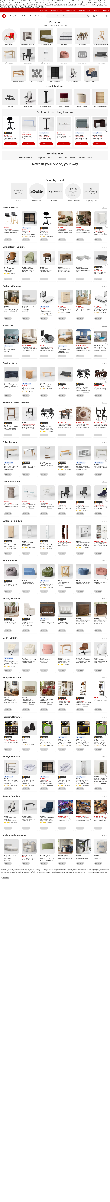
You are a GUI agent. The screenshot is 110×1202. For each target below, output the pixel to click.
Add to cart (8, 239)
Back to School (65, 5)
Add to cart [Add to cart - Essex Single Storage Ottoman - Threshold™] (82, 144)
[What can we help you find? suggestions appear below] (68, 16)
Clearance (38, 5)
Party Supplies (83, 3)
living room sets (31, 872)
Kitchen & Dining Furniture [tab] (66, 158)
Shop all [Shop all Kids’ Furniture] (104, 560)
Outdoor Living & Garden (70, 1)
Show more (6, 877)
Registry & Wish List (84, 10)
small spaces (63, 869)
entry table (56, 871)
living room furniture (16, 872)
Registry (22, 7)
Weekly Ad (96, 5)
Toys (47, 3)
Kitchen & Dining (57, 1)
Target (45, 25)
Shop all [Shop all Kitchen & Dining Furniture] (104, 403)
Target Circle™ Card (56, 10)
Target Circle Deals (87, 5)
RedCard (28, 7)
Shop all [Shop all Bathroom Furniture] (104, 521)
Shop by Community (16, 5)
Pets (101, 3)
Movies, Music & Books (71, 3)
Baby (98, 1)
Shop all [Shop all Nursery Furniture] (104, 598)
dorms (74, 869)
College (72, 5)
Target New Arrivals (6, 1)
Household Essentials (90, 1)
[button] (8, 133)
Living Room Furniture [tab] (44, 158)
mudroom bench (63, 871)
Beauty (102, 1)
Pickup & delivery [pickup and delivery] (36, 16)
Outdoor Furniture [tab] (85, 158)
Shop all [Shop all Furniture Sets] (104, 363)
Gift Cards (97, 3)
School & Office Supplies (38, 3)
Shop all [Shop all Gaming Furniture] (104, 796)
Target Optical (27, 5)
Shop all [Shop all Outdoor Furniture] (104, 482)
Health (17, 3)
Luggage (27, 3)
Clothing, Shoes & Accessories (33, 1)
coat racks (50, 871)
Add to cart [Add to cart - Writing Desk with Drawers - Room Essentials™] (99, 144)
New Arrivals (46, 5)
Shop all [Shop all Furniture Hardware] (104, 717)
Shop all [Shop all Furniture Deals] (104, 208)
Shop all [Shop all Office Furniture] (104, 442)
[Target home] (4, 16)
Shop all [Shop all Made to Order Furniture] (104, 835)
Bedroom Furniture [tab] (25, 158)
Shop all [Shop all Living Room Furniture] (104, 247)
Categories (14, 16)
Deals (33, 5)
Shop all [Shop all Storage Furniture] (104, 756)
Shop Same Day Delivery (12, 7)
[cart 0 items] (106, 16)
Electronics (51, 3)
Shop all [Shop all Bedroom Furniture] (104, 286)
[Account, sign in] (97, 16)
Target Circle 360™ (71, 10)
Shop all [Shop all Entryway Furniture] (104, 677)
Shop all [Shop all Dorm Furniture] (104, 638)
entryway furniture (35, 871)
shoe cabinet (71, 871)
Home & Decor (47, 1)
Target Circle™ (44, 10)
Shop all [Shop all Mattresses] (104, 326)
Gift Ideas (91, 3)
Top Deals (78, 5)
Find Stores (42, 7)
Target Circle (35, 7)
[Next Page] (106, 131)
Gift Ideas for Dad (17, 1)
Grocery (80, 1)
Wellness (22, 3)
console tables (44, 871)
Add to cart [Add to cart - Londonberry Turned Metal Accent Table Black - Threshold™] (46, 144)
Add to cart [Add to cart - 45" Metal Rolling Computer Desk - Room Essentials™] (28, 144)
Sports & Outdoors (9, 3)
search (88, 16)
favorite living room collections (46, 872)
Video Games (59, 3)
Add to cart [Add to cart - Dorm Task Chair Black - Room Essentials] (11, 144)
